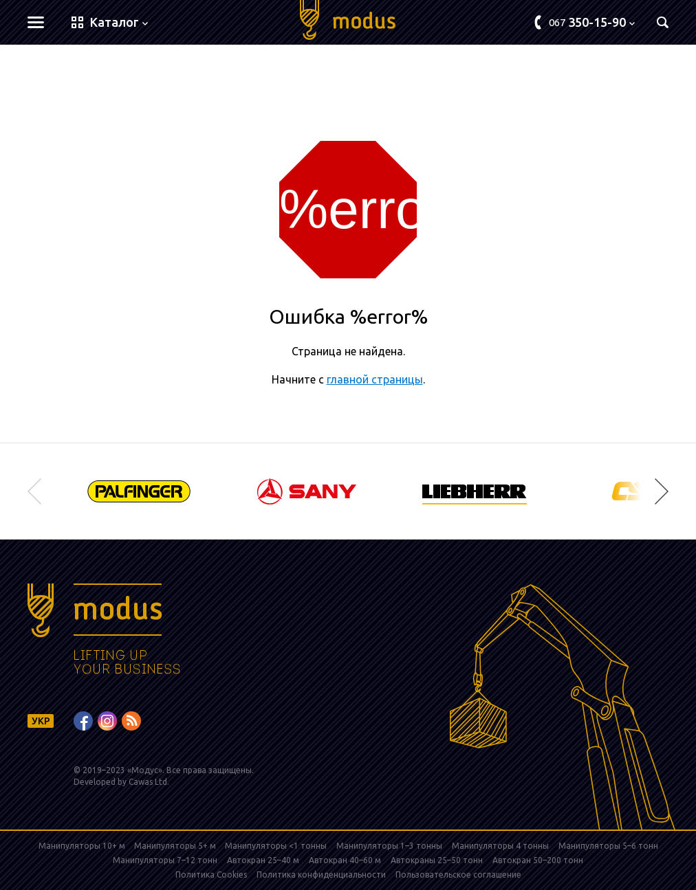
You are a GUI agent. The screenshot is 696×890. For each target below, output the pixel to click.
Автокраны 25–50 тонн (437, 860)
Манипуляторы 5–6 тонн (608, 845)
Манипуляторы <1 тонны (276, 845)
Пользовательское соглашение (458, 874)
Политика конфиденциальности (321, 874)
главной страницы (375, 379)
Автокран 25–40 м (263, 860)
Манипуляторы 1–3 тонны (389, 845)
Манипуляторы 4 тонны (500, 845)
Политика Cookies (211, 874)
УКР (41, 720)
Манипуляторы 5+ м (176, 845)
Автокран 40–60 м (345, 860)
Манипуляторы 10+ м (83, 845)
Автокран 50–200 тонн (537, 860)
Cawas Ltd (148, 781)
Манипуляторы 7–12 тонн (165, 860)
